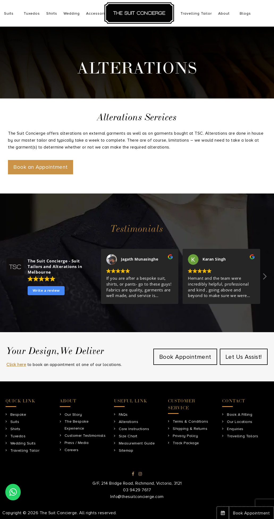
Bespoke (18, 414)
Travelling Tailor (25, 450)
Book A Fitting (239, 414)
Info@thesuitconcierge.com (137, 496)
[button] (264, 278)
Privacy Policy (185, 436)
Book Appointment (185, 357)
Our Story (73, 414)
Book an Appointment (40, 167)
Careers (72, 450)
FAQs (123, 414)
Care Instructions (134, 429)
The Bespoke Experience (77, 425)
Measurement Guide (137, 443)
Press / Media (77, 442)
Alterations (128, 421)
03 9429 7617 (137, 490)
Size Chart (128, 436)
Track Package (186, 443)
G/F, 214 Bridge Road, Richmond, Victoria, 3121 (137, 483)
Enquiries (235, 429)
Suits (14, 421)
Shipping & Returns (190, 428)
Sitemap (126, 450)
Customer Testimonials (85, 435)
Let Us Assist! (244, 357)
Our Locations (239, 421)
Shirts (15, 429)
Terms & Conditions (190, 421)
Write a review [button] (46, 290)
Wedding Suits (23, 443)
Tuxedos (18, 436)
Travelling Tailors (242, 436)
